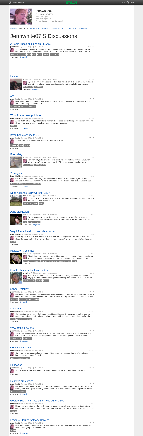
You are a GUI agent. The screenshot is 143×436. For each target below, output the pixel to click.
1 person (37, 89)
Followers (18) (72, 28)
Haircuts (15, 76)
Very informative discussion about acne (32, 231)
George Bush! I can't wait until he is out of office (37, 400)
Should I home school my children (29, 270)
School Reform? (19, 288)
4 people (25, 302)
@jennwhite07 (25, 47)
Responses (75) (34, 28)
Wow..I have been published (26, 115)
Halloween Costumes (22, 250)
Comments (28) (45, 28)
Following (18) (82, 28)
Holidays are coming (21, 381)
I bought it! (16, 308)
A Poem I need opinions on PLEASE (30, 43)
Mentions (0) (55, 28)
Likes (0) (63, 28)
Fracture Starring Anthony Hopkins (29, 420)
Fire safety (16, 154)
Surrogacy (16, 173)
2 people (25, 57)
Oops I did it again (20, 347)
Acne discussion (19, 211)
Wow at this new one (22, 327)
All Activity (13, 28)
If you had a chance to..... (24, 135)
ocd (12, 96)
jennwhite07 (15, 47)
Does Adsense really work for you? (30, 192)
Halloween (16, 364)
